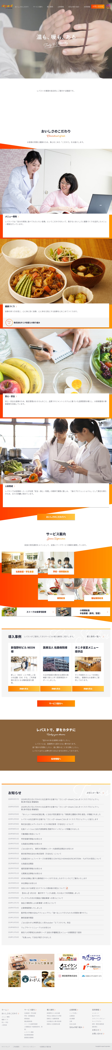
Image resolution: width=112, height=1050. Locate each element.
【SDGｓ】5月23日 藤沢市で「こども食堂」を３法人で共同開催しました (50, 893)
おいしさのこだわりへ (56, 516)
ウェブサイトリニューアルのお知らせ (36, 927)
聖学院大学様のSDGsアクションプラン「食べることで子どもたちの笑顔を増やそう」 (54, 912)
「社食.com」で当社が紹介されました (36, 937)
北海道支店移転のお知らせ (31, 843)
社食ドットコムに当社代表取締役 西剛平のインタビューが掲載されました (50, 829)
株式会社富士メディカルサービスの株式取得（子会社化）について (47, 824)
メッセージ (95, 1013)
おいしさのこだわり (22, 7)
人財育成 (9, 486)
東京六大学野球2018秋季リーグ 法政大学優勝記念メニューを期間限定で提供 (51, 932)
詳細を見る (24, 688)
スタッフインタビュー (98, 1019)
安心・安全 (10, 396)
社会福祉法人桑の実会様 (54, 1021)
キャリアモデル (96, 1021)
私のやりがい (96, 1016)
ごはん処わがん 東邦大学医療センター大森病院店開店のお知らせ (47, 848)
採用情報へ (56, 758)
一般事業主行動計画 (45, 1047)
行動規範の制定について (30, 834)
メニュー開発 (11, 216)
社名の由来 (72, 1024)
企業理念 (72, 1016)
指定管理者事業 (28, 1035)
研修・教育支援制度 (98, 1024)
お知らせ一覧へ (94, 792)
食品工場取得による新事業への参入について (38, 903)
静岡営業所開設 (27, 917)
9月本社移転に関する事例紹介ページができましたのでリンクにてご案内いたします (54, 878)
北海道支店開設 (27, 863)
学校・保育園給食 (29, 1016)
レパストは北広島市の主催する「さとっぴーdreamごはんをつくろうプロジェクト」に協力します (59, 819)
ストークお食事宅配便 (30, 1024)
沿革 (70, 1021)
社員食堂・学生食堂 (30, 1013)
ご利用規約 (16, 1047)
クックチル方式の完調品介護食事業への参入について (42, 898)
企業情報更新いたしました (31, 908)
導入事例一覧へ (94, 636)
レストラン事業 (28, 1032)
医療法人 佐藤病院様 (53, 1019)
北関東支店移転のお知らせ (31, 873)
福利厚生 (94, 1027)
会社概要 (72, 1019)
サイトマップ (6, 1047)
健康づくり (10, 306)
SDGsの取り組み (73, 7)
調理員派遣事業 (28, 1038)
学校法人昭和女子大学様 (54, 1016)
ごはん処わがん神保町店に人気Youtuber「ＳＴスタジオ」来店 (45, 922)
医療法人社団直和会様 (53, 1024)
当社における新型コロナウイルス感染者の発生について (44, 888)
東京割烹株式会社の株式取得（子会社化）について (41, 853)
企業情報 (61, 7)
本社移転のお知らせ (29, 883)
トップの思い (73, 1013)
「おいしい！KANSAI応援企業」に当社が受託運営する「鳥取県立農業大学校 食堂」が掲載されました (61, 814)
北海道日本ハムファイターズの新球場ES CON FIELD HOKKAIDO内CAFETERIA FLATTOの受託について (61, 858)
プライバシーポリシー (29, 1047)
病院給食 (27, 1019)
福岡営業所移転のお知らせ (31, 868)
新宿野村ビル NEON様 (53, 1013)
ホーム (4, 1009)
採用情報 (87, 7)
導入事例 (50, 7)
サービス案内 (37, 7)
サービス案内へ (56, 703)
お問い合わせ (98, 6)
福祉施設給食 (28, 1021)
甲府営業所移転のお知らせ (31, 838)
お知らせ (95, 1030)
